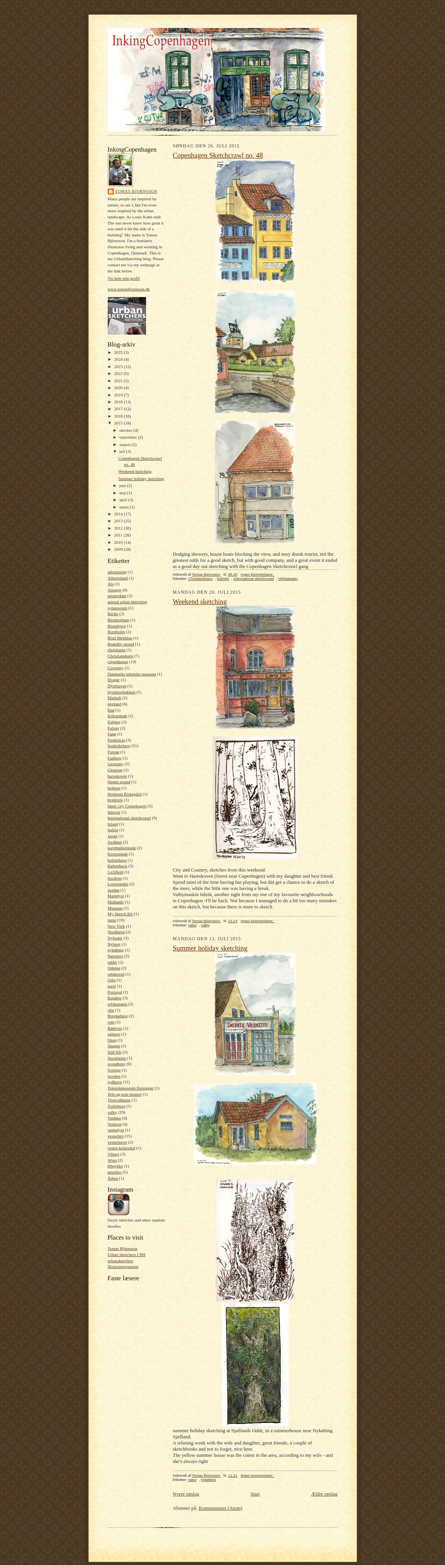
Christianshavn (120, 656)
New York (116, 926)
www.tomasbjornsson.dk (129, 289)
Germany (116, 763)
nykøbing (116, 950)
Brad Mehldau (120, 638)
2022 (119, 373)
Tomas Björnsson (123, 1248)
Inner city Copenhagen (127, 806)
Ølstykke (115, 1166)
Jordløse (115, 842)
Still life (115, 1052)
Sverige (114, 1070)
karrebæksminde (122, 847)
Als (111, 583)
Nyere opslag (186, 1494)
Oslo (112, 979)
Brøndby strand (121, 644)
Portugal (115, 992)
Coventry (116, 667)
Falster (113, 728)
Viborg (114, 1154)
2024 (119, 359)
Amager (115, 590)
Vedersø (115, 1124)
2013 (119, 520)
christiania (117, 649)
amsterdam (117, 595)
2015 (119, 423)
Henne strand (119, 781)
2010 (119, 542)
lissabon (115, 878)
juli (122, 451)
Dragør (114, 679)
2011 (119, 535)
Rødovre (115, 1028)
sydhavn (115, 1082)
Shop (112, 1040)
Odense (114, 968)
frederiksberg (119, 745)
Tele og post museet (125, 1094)
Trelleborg (117, 1106)
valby (112, 1112)
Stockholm (117, 1058)
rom (111, 1022)
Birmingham (118, 619)
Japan (112, 836)
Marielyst (116, 895)
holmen (114, 788)
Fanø (112, 733)
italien (113, 829)
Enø (111, 710)
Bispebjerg (117, 626)
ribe (111, 1010)
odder (112, 962)
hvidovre (115, 799)
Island (113, 824)
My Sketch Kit (120, 913)
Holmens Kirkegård (124, 794)
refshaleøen (118, 1004)
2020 (119, 387)
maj (123, 492)
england (114, 704)
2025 (119, 352)
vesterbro (116, 1136)
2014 (119, 514)
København (118, 865)
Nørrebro (115, 956)
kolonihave (117, 860)
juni (123, 485)
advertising (117, 572)
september (128, 437)
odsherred (116, 974)
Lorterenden (118, 884)
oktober (126, 430)
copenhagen (118, 661)
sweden (114, 1076)
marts (124, 507)
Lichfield (115, 872)
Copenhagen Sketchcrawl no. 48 (218, 155)
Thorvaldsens (119, 1100)
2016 (119, 416)
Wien (112, 1160)
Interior (114, 812)
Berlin (113, 613)
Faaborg (115, 758)
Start (255, 1494)
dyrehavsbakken (122, 692)
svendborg (116, 1063)
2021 (119, 380)
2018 (119, 402)
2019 (119, 395)
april (123, 499)
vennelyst (116, 1130)
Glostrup (115, 770)
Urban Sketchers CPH (127, 1254)
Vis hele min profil (124, 278)
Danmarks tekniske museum (132, 674)
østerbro (115, 1172)
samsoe (114, 1034)
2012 (119, 528)
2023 (119, 366)
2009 (119, 549)
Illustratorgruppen (123, 1266)
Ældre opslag (324, 1494)
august (125, 444)
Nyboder (115, 938)
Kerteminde (118, 854)
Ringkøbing (118, 1016)
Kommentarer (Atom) (220, 1508)
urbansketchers (120, 1260)
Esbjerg (114, 722)
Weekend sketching (134, 471)
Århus (113, 1178)
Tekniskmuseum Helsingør (131, 1088)
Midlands (116, 902)
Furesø (113, 751)
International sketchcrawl (129, 818)
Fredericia (116, 740)
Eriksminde (118, 715)
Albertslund (118, 578)
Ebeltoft (115, 697)
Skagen (114, 1045)
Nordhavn (116, 931)
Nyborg (114, 944)
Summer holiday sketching (141, 478)
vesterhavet (117, 1142)
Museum (115, 908)
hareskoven (117, 776)
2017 (119, 408)
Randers (115, 997)
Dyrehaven (117, 685)
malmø (114, 890)
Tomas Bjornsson (136, 191)
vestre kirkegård (121, 1148)
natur (112, 920)
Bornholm (116, 631)
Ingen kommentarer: (258, 574)
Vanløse (114, 1118)
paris (112, 986)
